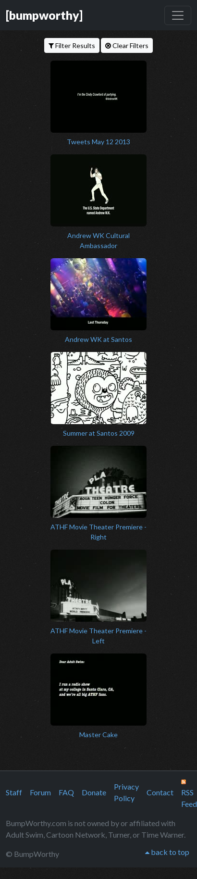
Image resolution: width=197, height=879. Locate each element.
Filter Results (72, 45)
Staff (14, 792)
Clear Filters (126, 45)
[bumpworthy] (44, 15)
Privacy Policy (126, 792)
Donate (94, 792)
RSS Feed (189, 793)
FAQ (66, 792)
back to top (167, 851)
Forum (40, 792)
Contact (160, 792)
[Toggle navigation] (177, 15)
